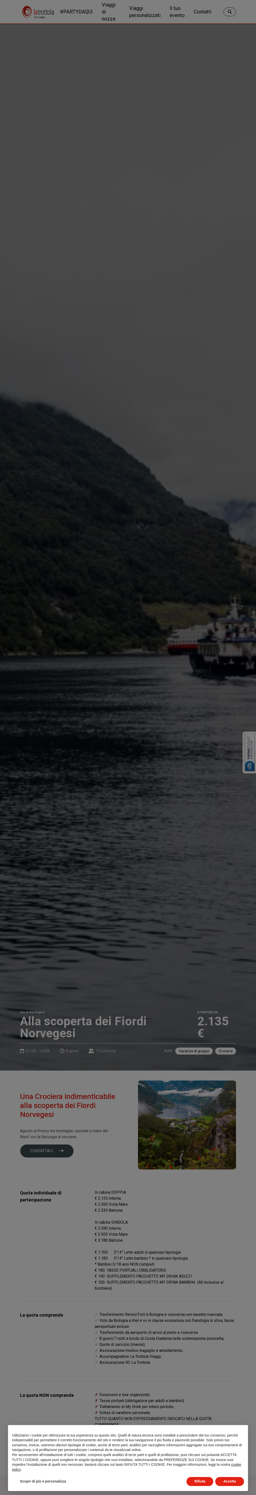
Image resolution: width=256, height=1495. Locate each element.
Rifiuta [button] (200, 1481)
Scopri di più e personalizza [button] (43, 1481)
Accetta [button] (229, 1481)
